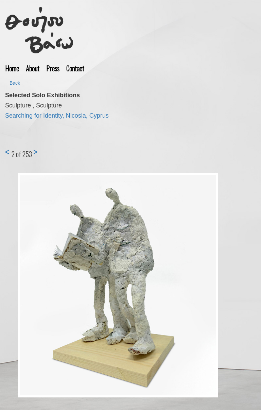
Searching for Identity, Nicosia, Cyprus (57, 115)
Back (15, 83)
